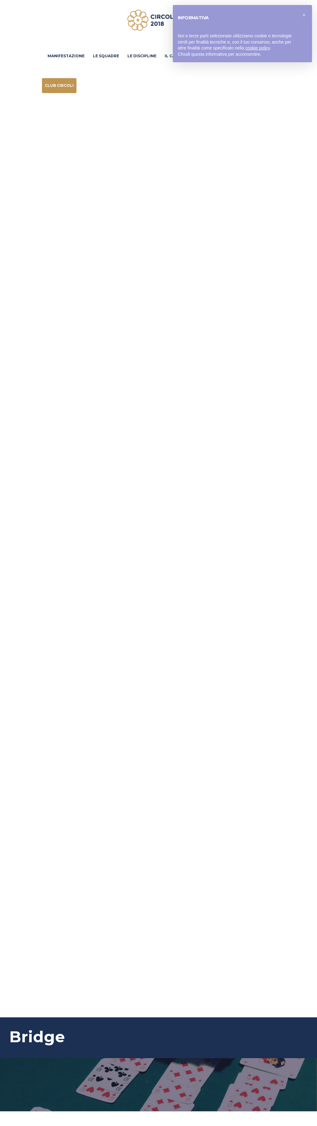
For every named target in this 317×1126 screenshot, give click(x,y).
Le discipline (141, 56)
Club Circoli (59, 85)
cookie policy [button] (257, 47)
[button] (304, 15)
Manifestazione (66, 56)
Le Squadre (106, 56)
